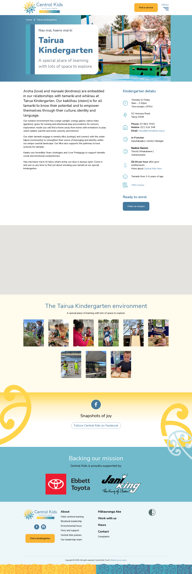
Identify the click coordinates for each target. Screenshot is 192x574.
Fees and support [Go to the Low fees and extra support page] (70, 530)
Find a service (146, 7)
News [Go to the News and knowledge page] (102, 525)
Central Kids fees (153, 168)
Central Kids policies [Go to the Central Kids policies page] (71, 535)
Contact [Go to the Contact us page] (103, 532)
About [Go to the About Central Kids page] (65, 512)
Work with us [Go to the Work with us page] (107, 518)
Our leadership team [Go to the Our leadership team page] (71, 539)
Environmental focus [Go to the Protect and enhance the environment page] (71, 526)
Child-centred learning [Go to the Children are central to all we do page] (72, 516)
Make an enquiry (136, 206)
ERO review (138, 185)
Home (29, 20)
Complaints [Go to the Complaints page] (104, 536)
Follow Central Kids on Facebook (96, 426)
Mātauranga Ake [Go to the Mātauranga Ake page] (109, 512)
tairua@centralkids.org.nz (152, 131)
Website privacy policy (118, 560)
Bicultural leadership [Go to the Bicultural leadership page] (71, 521)
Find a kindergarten (40, 538)
